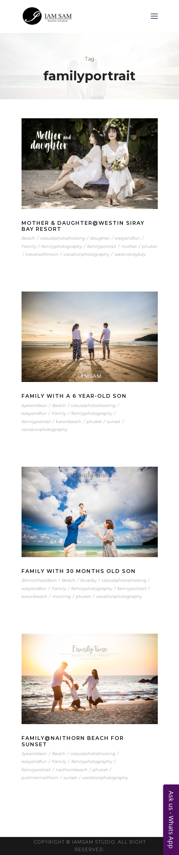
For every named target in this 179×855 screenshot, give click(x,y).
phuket (149, 246)
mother (129, 246)
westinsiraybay (130, 254)
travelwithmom (42, 254)
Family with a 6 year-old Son (74, 396)
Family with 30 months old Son (79, 571)
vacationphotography (86, 254)
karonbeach (68, 421)
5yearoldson (34, 753)
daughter (100, 238)
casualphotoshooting (62, 238)
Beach (28, 238)
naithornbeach (71, 769)
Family (29, 246)
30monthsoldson (39, 580)
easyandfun (127, 238)
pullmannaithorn (40, 777)
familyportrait (101, 246)
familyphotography (61, 246)
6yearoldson (34, 405)
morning (61, 596)
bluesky (88, 580)
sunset (113, 421)
